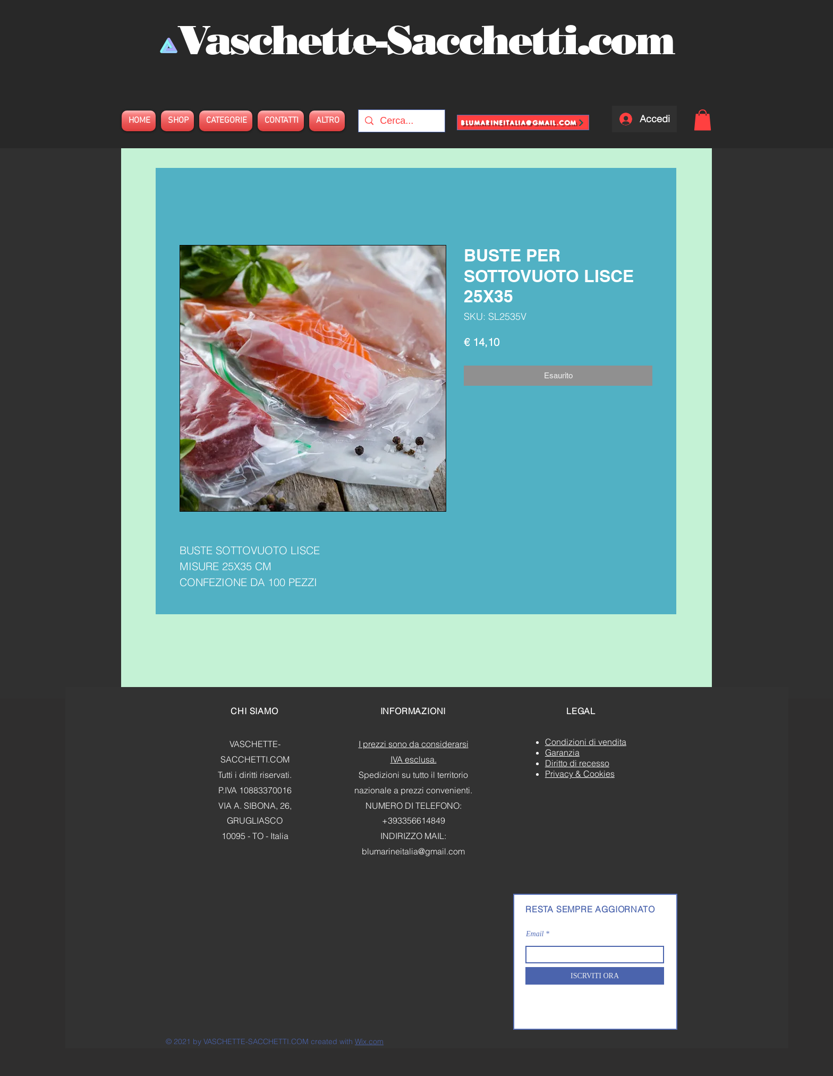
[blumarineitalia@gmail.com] (523, 122)
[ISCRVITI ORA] (594, 976)
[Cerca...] (401, 121)
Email (534, 934)
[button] (702, 119)
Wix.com (369, 1041)
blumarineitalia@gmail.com (413, 851)
